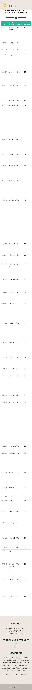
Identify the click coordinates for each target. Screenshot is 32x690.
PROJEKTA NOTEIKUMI (16, 674)
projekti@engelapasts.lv (16, 634)
